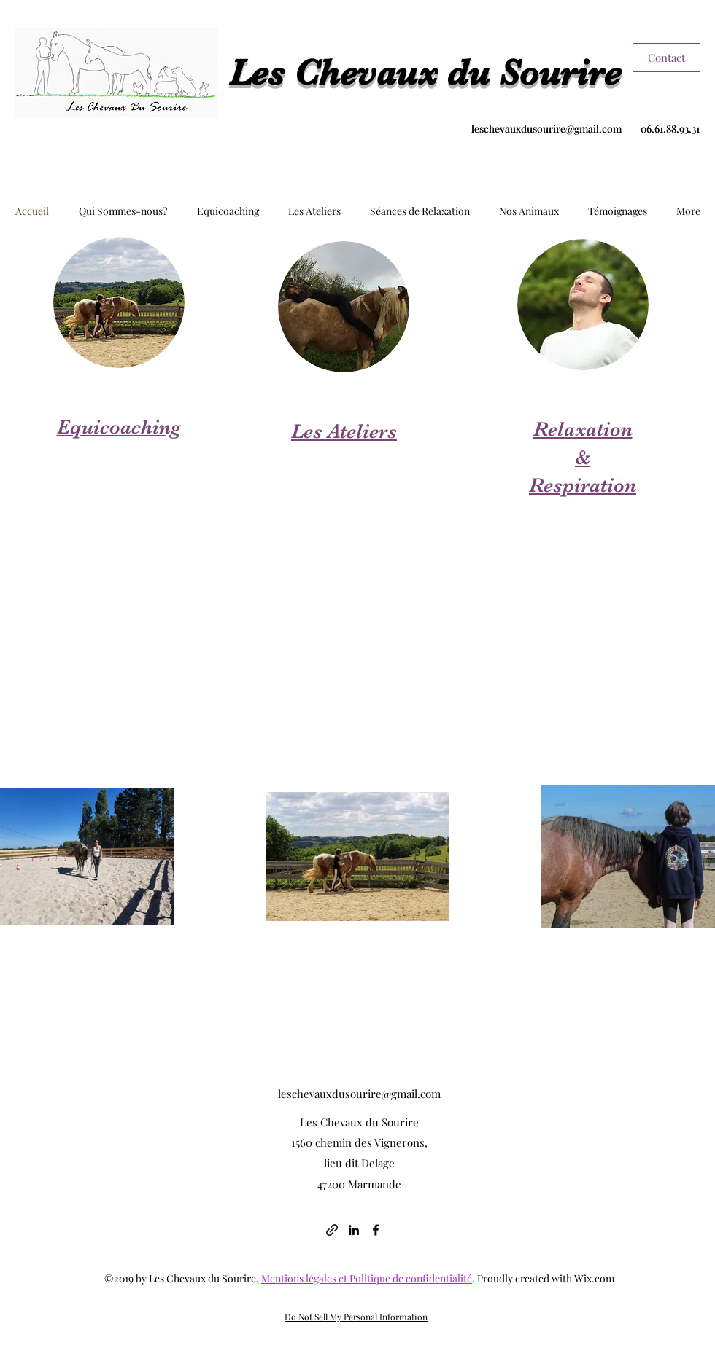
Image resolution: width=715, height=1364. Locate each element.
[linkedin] (354, 1230)
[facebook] (375, 1230)
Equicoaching (119, 427)
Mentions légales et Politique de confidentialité (366, 1278)
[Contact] (666, 57)
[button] (122, 211)
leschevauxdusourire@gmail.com (546, 129)
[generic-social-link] (332, 1230)
